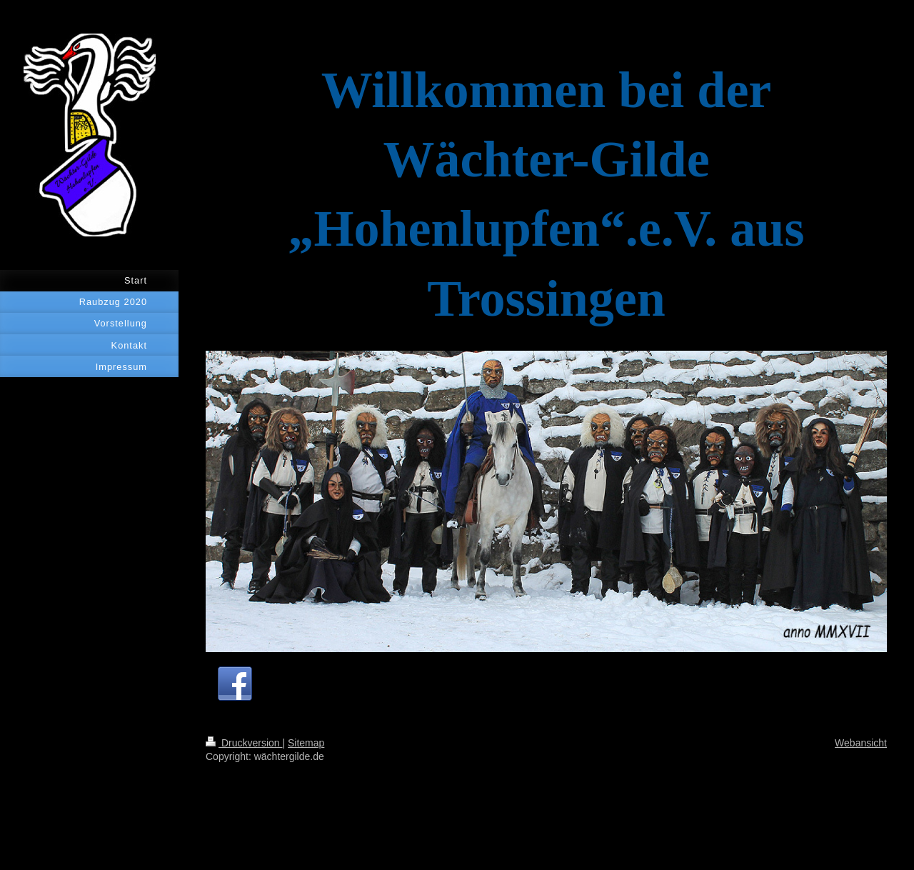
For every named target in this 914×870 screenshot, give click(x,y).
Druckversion (244, 743)
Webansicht (861, 743)
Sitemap (306, 743)
